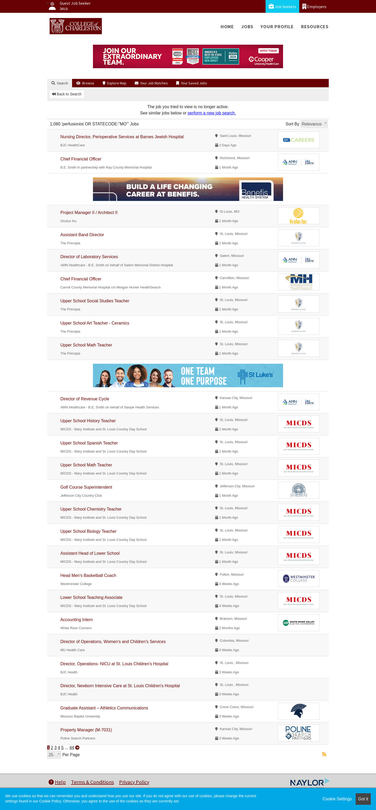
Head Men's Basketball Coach (88, 575)
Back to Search (66, 94)
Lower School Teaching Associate (91, 597)
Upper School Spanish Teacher (89, 443)
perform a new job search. (212, 113)
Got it (363, 799)
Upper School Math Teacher (86, 345)
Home (227, 27)
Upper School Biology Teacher (88, 531)
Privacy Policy (134, 782)
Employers (314, 6)
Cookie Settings (337, 799)
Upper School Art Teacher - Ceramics (94, 323)
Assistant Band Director (82, 235)
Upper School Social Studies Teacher (94, 301)
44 (71, 747)
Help (57, 782)
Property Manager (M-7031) (86, 730)
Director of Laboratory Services (89, 256)
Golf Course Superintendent (86, 487)
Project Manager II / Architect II (89, 212)
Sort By (292, 124)
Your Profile (277, 27)
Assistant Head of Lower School (90, 553)
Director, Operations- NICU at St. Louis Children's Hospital (114, 664)
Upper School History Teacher (88, 421)
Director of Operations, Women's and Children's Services (113, 641)
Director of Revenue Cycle (84, 399)
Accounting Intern (76, 619)
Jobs (247, 27)
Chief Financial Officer (80, 159)
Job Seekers (282, 6)
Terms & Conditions (92, 782)
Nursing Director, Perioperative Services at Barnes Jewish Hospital (122, 137)
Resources (314, 27)
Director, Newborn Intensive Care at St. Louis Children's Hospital (120, 686)
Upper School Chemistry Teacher (90, 509)
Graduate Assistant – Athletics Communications (104, 708)
